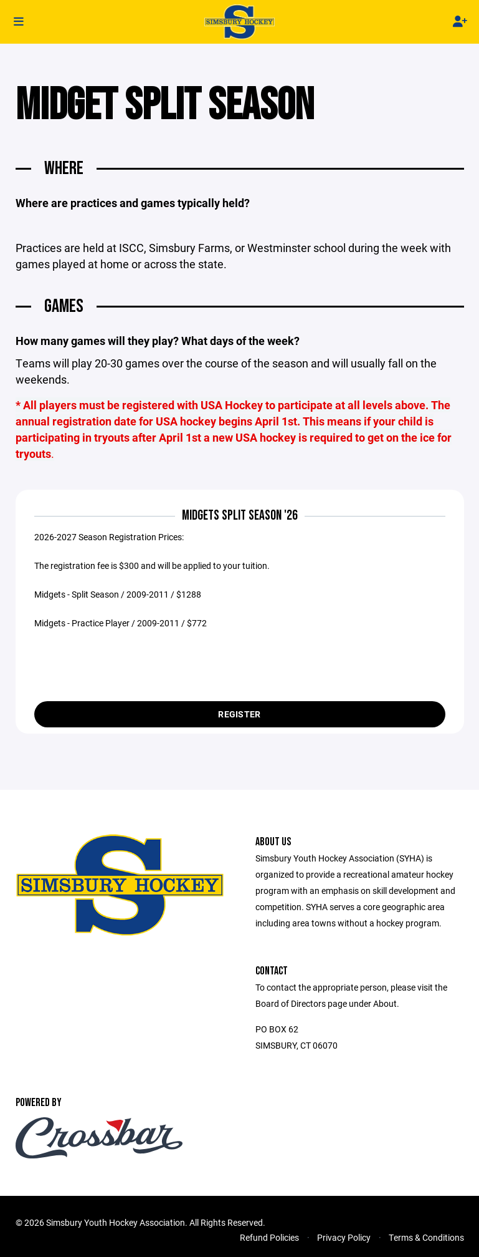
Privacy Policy (344, 1241)
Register (239, 718)
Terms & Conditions (426, 1241)
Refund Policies (269, 1241)
